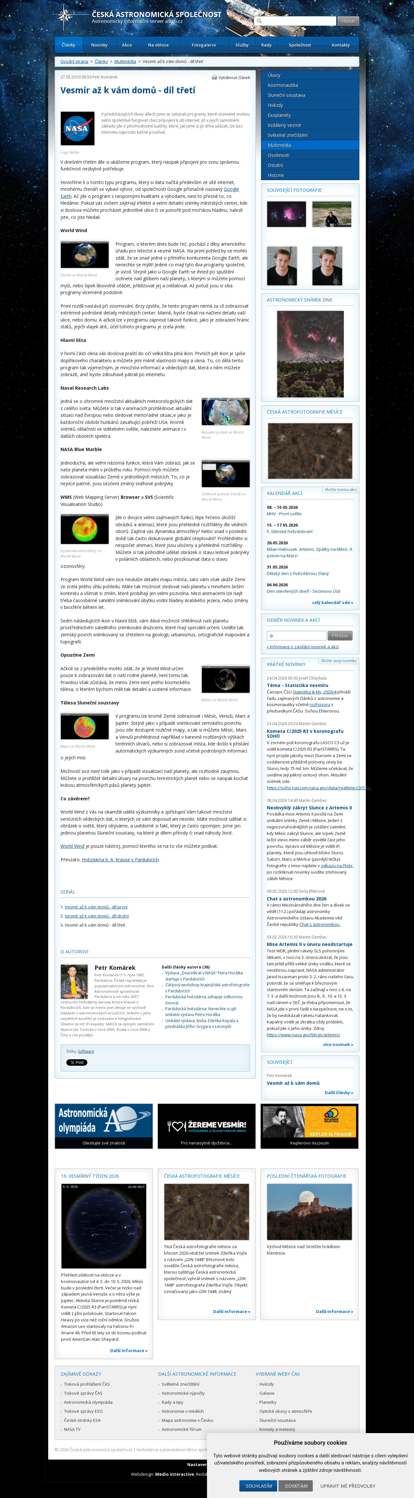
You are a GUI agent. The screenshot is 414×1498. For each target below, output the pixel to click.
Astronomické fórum (182, 1429)
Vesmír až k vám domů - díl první (96, 907)
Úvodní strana (74, 61)
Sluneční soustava (286, 95)
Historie (276, 175)
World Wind (72, 846)
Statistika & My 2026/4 (314, 692)
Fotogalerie (204, 45)
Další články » (339, 1092)
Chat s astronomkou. (320, 924)
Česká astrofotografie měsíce (305, 412)
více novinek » (338, 1044)
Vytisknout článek (234, 77)
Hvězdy (275, 105)
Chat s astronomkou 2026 (296, 899)
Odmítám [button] (296, 1486)
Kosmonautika (283, 85)
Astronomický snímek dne (299, 300)
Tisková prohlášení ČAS (87, 1384)
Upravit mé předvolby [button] (348, 1486)
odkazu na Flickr (337, 865)
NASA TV (72, 1429)
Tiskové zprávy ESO (83, 1411)
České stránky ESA (82, 1420)
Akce (127, 45)
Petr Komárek (105, 77)
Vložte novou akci (341, 489)
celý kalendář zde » (333, 602)
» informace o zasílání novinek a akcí (303, 647)
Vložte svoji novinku (339, 660)
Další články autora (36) (186, 967)
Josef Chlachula (313, 678)
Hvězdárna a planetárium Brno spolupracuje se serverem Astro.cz (201, 1449)
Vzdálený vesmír (284, 125)
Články (68, 45)
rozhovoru (320, 704)
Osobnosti (278, 155)
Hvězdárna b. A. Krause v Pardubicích (120, 860)
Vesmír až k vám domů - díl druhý (97, 916)
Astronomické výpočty (183, 1393)
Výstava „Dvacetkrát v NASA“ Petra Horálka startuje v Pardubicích (204, 975)
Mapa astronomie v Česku (187, 1420)
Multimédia (125, 61)
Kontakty (341, 45)
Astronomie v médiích (183, 1411)
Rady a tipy (172, 1402)
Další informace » (129, 1350)
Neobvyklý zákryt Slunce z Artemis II (309, 808)
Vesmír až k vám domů (293, 1083)
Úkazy (274, 75)
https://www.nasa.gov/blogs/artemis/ (303, 1035)
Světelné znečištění (288, 135)
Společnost (300, 45)
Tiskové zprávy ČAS (83, 1393)
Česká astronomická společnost (101, 1449)
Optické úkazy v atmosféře (285, 1411)
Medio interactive (174, 1474)
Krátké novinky (286, 664)
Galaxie (267, 1393)
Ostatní (275, 165)
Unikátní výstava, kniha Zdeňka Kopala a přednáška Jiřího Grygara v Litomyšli (201, 1023)
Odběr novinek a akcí (293, 620)
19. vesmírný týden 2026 (90, 1176)
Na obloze (158, 45)
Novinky (99, 45)
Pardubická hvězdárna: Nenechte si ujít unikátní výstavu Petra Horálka (200, 1011)
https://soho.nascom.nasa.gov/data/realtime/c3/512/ (319, 788)
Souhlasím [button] (259, 1486)
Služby (242, 45)
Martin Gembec (313, 723)
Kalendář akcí (284, 493)
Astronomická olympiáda (88, 1402)
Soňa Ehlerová (312, 891)
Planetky (268, 1402)
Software (86, 1051)
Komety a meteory (277, 1429)
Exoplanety (279, 115)
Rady (266, 45)
